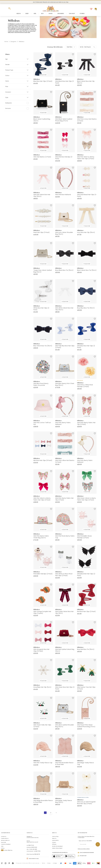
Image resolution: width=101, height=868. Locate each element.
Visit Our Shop (55, 836)
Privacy (48, 863)
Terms (43, 863)
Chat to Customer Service (32, 837)
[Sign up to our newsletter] (98, 844)
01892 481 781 (37, 854)
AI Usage (55, 863)
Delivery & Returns (5, 840)
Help (2, 846)
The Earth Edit (82, 855)
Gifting (2, 848)
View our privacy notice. (84, 848)
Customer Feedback (5, 844)
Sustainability (55, 840)
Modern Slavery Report (57, 848)
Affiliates (54, 844)
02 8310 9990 (34, 847)
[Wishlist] (91, 9)
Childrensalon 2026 (26, 863)
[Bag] (95, 9)
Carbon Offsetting (6, 850)
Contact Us (3, 836)
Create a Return (5, 838)
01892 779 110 (31, 845)
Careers (54, 842)
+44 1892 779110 (36, 851)
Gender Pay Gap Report (57, 846)
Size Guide (3, 842)
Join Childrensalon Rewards (86, 852)
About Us (54, 838)
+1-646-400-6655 (33, 849)
